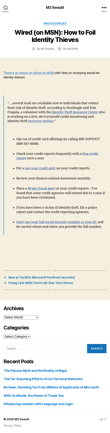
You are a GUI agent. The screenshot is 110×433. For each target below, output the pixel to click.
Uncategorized (55, 23)
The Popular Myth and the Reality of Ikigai (35, 370)
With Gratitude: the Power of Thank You (34, 395)
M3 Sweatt (55, 7)
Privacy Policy (13, 425)
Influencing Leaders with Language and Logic (38, 404)
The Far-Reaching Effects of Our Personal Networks (43, 379)
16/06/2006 (70, 48)
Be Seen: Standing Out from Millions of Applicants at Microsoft (51, 387)
